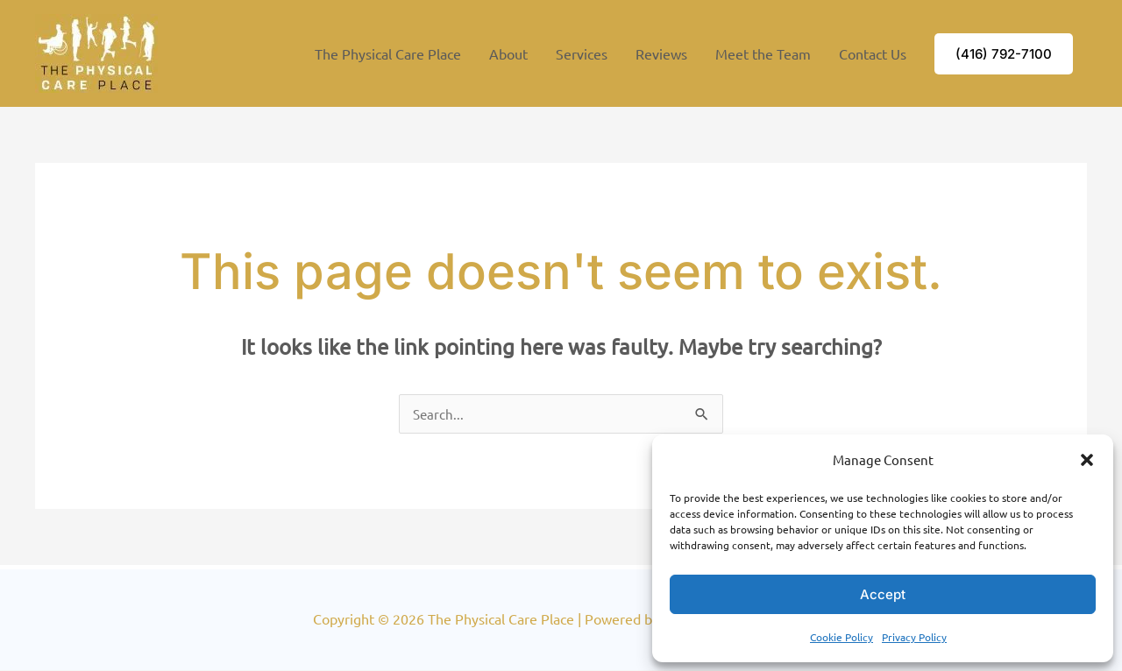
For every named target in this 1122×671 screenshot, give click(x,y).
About (508, 53)
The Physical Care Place (388, 53)
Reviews (661, 53)
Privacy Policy (914, 637)
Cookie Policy (841, 637)
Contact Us (872, 53)
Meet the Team (763, 53)
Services (581, 53)
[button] (1087, 460)
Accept (882, 594)
